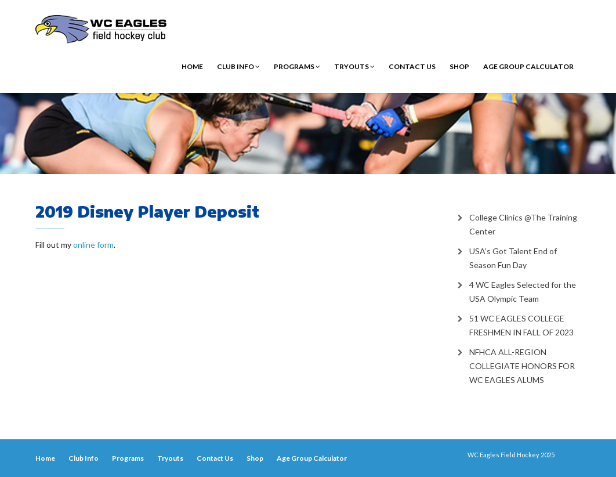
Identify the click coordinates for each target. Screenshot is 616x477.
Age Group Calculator (528, 66)
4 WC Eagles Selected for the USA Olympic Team (522, 291)
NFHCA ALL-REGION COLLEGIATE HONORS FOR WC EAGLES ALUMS (522, 366)
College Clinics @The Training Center (523, 224)
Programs (297, 66)
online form (93, 245)
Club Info (238, 66)
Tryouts (354, 66)
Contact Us (412, 66)
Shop (459, 66)
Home (192, 66)
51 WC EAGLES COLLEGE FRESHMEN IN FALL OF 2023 (521, 325)
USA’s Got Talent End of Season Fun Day (513, 258)
